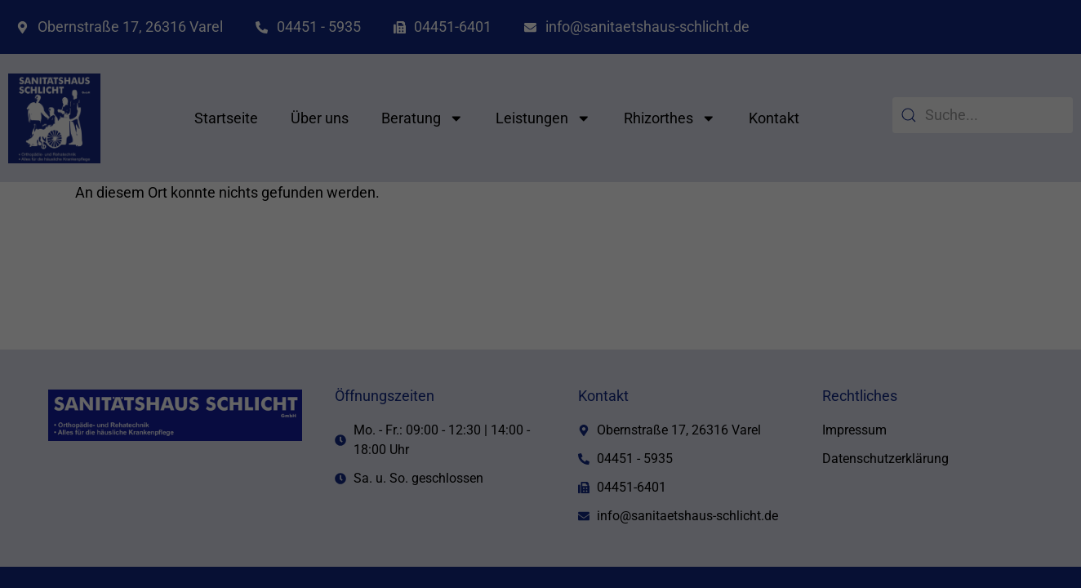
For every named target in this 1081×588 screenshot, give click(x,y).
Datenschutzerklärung (295, 319)
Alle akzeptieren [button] (383, 373)
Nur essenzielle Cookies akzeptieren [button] (540, 421)
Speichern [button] (697, 373)
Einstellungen (302, 335)
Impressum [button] (620, 508)
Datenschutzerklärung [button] (546, 508)
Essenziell (595, 120)
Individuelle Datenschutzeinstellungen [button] (540, 469)
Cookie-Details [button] (467, 508)
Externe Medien (609, 202)
